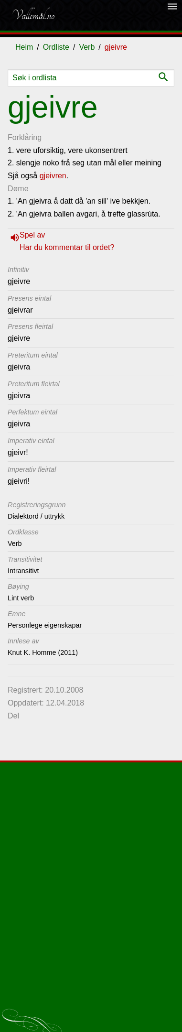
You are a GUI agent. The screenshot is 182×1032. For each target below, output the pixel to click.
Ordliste (56, 47)
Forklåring (25, 137)
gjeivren (53, 176)
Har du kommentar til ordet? (67, 247)
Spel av (32, 235)
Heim (24, 47)
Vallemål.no (32, 15)
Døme (18, 189)
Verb (87, 47)
